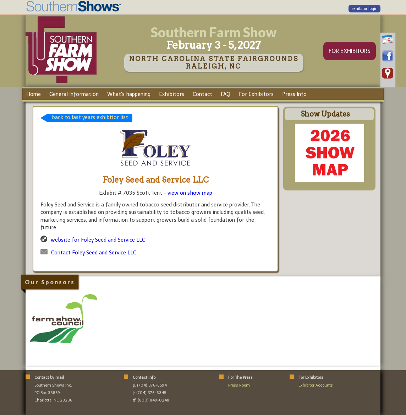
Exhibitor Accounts (315, 385)
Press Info (294, 94)
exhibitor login (364, 8)
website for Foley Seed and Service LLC (98, 240)
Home (33, 94)
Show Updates (325, 114)
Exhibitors (171, 94)
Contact (202, 94)
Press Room (239, 385)
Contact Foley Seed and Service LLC (93, 252)
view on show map (190, 193)
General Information (74, 94)
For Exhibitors (256, 94)
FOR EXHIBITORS (350, 51)
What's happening (128, 94)
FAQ (225, 94)
